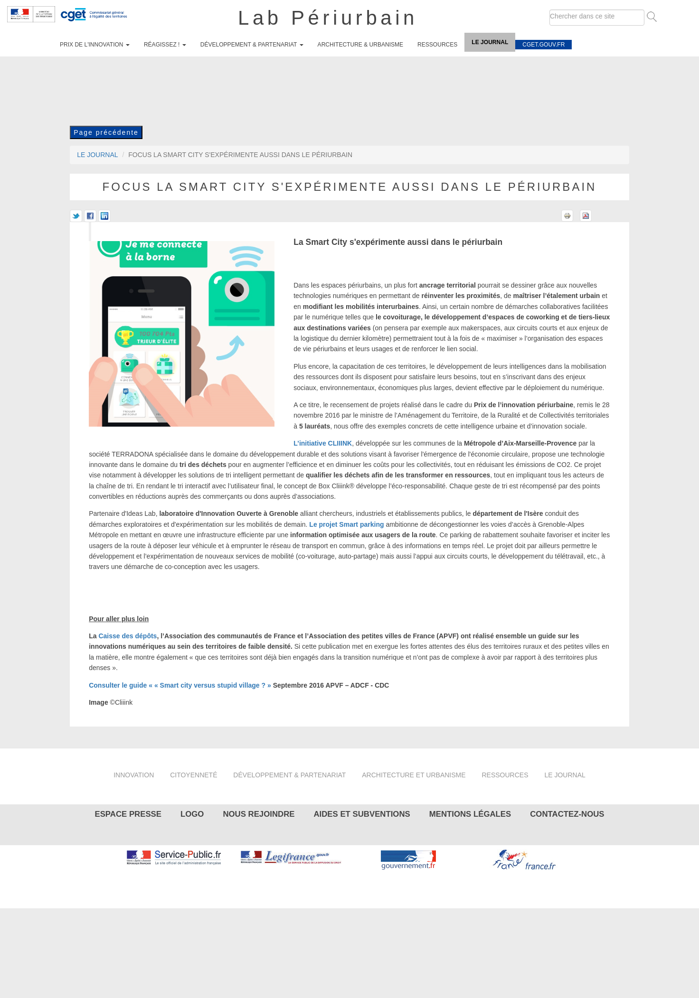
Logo (192, 814)
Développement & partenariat (251, 44)
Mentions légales (470, 814)
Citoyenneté (193, 775)
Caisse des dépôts (127, 636)
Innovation (133, 775)
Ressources (437, 44)
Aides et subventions (361, 814)
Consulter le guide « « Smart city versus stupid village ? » (180, 685)
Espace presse (127, 814)
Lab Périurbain (328, 18)
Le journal (490, 42)
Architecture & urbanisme (361, 44)
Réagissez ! (165, 44)
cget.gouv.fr (543, 44)
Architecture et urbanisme (413, 775)
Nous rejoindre (258, 814)
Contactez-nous (567, 814)
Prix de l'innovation (95, 44)
